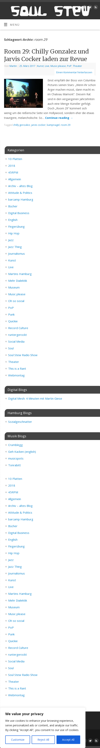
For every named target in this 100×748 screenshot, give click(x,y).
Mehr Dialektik (17, 281)
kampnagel (53, 125)
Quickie (13, 321)
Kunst (40, 66)
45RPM (13, 172)
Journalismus (16, 253)
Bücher (12, 206)
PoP (69, 66)
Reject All (43, 739)
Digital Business (18, 213)
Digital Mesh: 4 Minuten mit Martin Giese (35, 398)
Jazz (11, 240)
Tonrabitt (14, 465)
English (12, 220)
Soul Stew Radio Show (22, 355)
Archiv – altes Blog (20, 186)
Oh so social (16, 301)
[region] (42, 727)
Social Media (16, 341)
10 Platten (15, 159)
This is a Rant (17, 368)
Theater (77, 66)
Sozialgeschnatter (20, 422)
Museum (14, 287)
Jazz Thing (15, 247)
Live (47, 66)
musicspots (15, 458)
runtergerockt (17, 335)
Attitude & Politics (20, 193)
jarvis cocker (38, 125)
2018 (11, 166)
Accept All (68, 739)
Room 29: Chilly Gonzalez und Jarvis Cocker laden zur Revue (46, 55)
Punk (11, 314)
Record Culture (18, 328)
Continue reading (59, 118)
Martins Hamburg (20, 274)
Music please (58, 66)
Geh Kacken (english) (22, 452)
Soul (11, 348)
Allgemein (14, 179)
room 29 (65, 125)
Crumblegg (15, 445)
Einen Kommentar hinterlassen (74, 72)
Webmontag (16, 375)
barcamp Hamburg (20, 199)
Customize (17, 739)
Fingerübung (16, 226)
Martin (13, 66)
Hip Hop (13, 233)
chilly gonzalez (21, 125)
